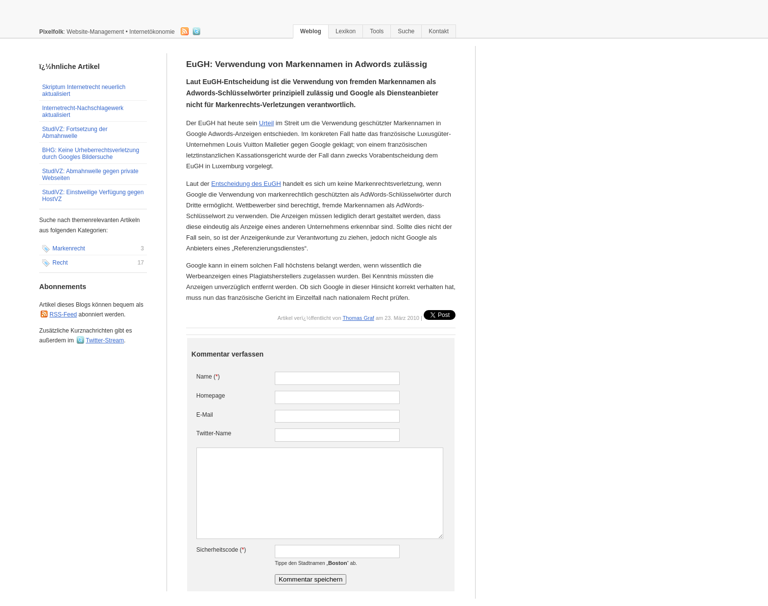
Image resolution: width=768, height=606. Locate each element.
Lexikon (346, 31)
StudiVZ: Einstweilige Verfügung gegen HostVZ (93, 195)
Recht (93, 263)
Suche (406, 31)
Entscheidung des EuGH (246, 183)
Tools (377, 31)
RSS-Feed (63, 314)
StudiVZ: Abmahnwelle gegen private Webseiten (90, 174)
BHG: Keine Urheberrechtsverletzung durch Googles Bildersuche (90, 153)
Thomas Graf (358, 318)
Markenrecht (93, 249)
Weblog (310, 31)
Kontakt (439, 31)
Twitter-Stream (105, 340)
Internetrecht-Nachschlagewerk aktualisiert (82, 111)
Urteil (266, 123)
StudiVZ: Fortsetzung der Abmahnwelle (74, 132)
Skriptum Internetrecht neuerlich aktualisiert (83, 90)
